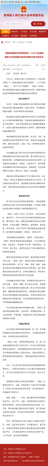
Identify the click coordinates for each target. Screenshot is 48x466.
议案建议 (5, 36)
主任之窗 (33, 31)
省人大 (22, 2)
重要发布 (42, 31)
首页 (5, 31)
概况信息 (14, 31)
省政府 (30, 2)
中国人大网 (7, 2)
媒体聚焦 (24, 36)
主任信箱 (14, 36)
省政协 (38, 2)
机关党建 (33, 36)
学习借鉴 (29, 42)
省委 (15, 2)
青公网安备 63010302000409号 (33, 461)
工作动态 (24, 31)
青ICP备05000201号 (10, 461)
